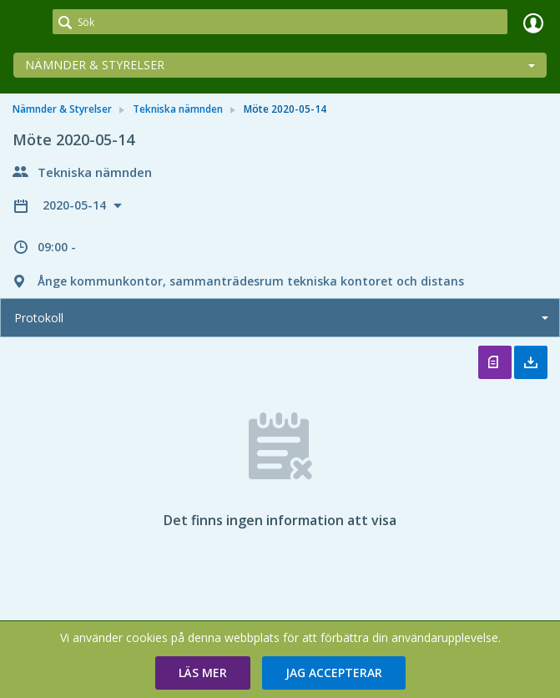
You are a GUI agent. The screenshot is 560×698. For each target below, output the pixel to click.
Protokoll (38, 318)
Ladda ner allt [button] (530, 362)
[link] (26, 22)
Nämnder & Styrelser (94, 65)
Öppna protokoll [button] (495, 362)
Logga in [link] (533, 22)
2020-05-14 (76, 205)
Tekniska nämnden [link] (178, 109)
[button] (202, 673)
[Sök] (280, 21)
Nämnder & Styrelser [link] (62, 109)
